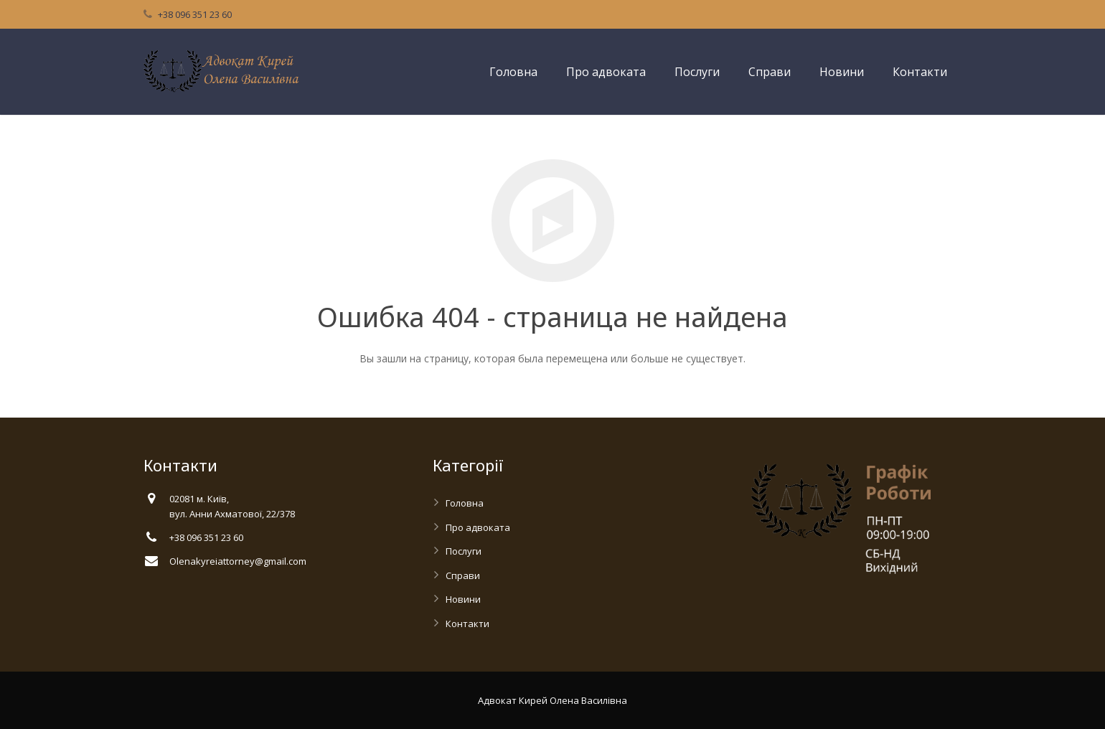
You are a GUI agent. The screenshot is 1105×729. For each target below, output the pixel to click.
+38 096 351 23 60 (195, 14)
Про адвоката (478, 527)
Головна (465, 503)
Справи (463, 575)
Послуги (463, 551)
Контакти (467, 623)
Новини (463, 599)
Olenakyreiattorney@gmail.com (237, 561)
